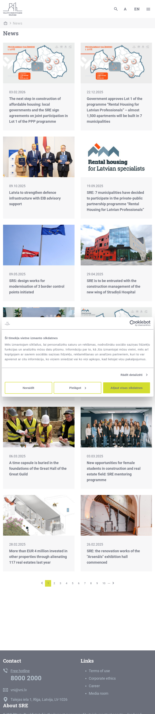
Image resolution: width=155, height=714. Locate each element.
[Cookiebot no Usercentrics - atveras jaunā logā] (132, 323)
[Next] (113, 583)
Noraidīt (28, 387)
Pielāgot (77, 387)
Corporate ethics (102, 678)
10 (103, 583)
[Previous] (42, 583)
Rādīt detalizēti (131, 375)
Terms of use (99, 671)
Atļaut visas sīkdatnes (127, 387)
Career (94, 686)
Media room (98, 693)
